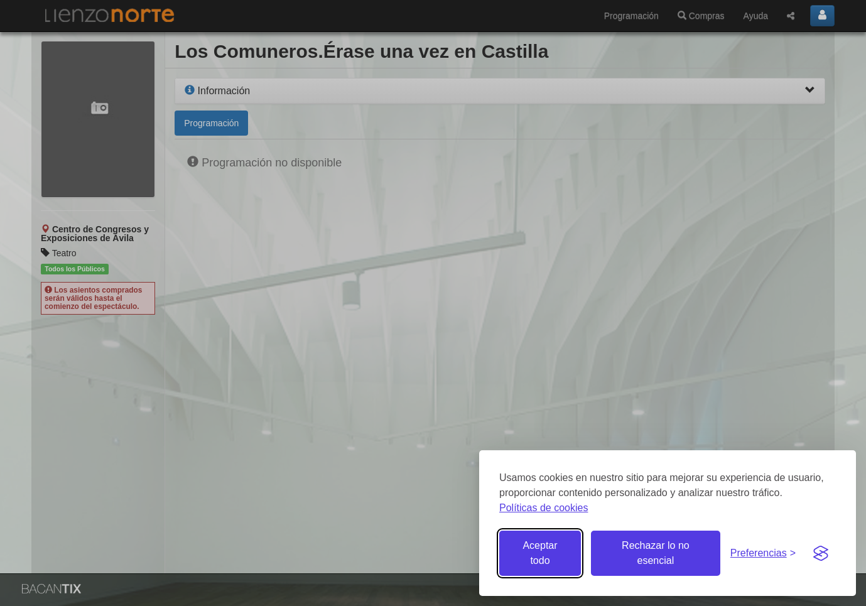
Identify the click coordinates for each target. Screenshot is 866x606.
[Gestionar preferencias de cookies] (763, 553)
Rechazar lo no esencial (656, 553)
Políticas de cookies (543, 507)
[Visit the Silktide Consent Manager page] (821, 553)
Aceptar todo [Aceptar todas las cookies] (539, 553)
